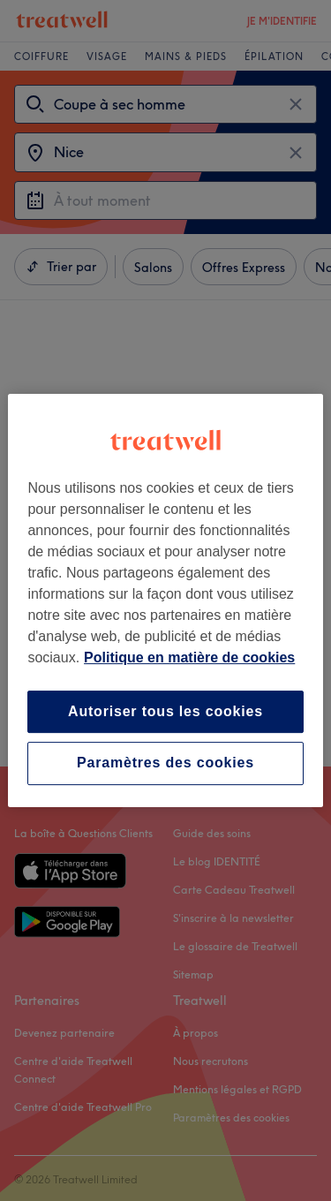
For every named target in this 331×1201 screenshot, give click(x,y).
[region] (165, 600)
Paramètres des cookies (165, 763)
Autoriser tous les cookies (165, 711)
